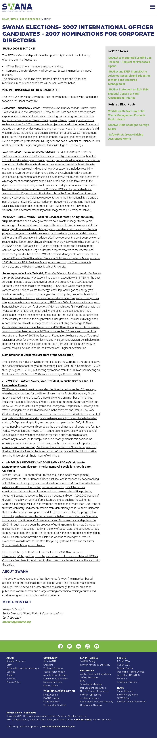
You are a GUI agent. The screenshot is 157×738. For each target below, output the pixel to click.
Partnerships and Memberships (22, 668)
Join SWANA (49, 661)
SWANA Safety (87, 661)
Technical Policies (89, 698)
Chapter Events (125, 668)
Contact (10, 671)
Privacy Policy (13, 682)
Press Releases (30, 19)
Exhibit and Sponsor (127, 682)
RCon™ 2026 (123, 661)
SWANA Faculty (51, 698)
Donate (10, 675)
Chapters (48, 664)
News (15, 19)
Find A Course (50, 694)
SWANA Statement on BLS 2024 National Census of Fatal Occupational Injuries (128, 93)
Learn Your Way (51, 701)
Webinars (122, 678)
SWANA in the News (127, 694)
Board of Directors (16, 661)
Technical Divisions (53, 668)
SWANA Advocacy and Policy (95, 664)
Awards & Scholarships (55, 675)
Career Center (50, 685)
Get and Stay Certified (54, 705)
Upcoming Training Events (130, 671)
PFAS (83, 681)
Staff (8, 664)
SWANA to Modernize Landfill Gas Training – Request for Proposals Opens (129, 62)
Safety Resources (89, 677)
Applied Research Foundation (95, 674)
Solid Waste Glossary (91, 705)
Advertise (11, 678)
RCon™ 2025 (123, 664)
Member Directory (52, 682)
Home (6, 19)
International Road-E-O (128, 675)
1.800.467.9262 (82, 719)
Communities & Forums (55, 678)
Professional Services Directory (96, 701)
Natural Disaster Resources (94, 691)
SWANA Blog (123, 698)
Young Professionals (54, 671)
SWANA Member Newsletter (131, 701)
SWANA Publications (90, 694)
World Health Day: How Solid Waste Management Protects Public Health (126, 115)
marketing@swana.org (16, 621)
